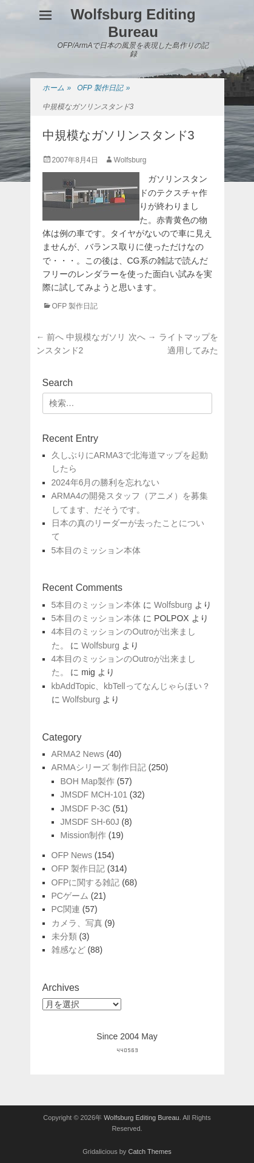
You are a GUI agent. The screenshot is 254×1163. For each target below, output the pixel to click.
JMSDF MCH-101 (94, 794)
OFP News (72, 855)
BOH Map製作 (88, 781)
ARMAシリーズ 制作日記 (99, 767)
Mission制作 (83, 835)
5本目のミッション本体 (96, 550)
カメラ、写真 (77, 923)
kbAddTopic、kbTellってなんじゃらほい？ (131, 686)
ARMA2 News (78, 754)
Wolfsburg (130, 160)
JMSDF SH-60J (90, 822)
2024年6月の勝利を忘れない (106, 482)
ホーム (57, 88)
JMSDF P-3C (85, 808)
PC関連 (66, 909)
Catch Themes (149, 1151)
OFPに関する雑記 (86, 882)
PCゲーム (70, 896)
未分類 (64, 936)
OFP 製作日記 (103, 88)
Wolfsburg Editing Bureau (132, 23)
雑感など (68, 950)
